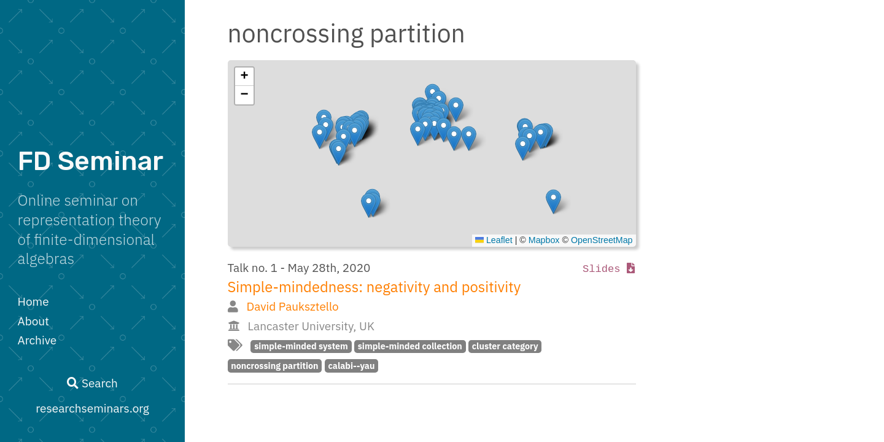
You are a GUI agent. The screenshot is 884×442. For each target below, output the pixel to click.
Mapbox (544, 240)
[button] (553, 201)
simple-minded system (301, 346)
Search (92, 383)
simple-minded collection (410, 346)
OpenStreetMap (602, 240)
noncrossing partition (274, 365)
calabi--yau (351, 365)
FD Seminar (90, 161)
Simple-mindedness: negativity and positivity (374, 287)
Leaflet (494, 240)
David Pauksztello (292, 306)
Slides (609, 269)
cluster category (505, 346)
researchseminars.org (92, 408)
